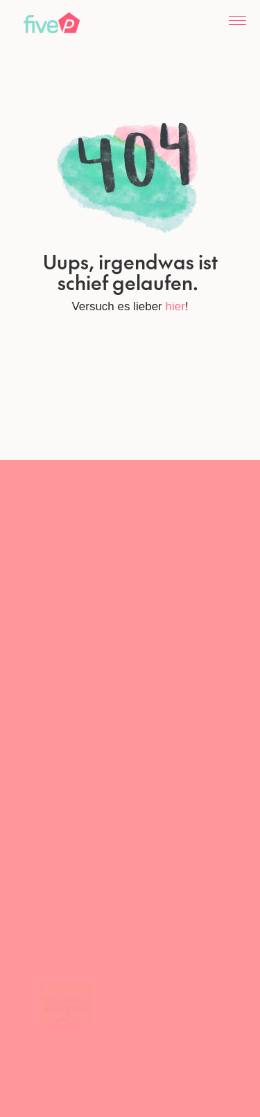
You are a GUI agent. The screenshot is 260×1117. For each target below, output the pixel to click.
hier (175, 306)
